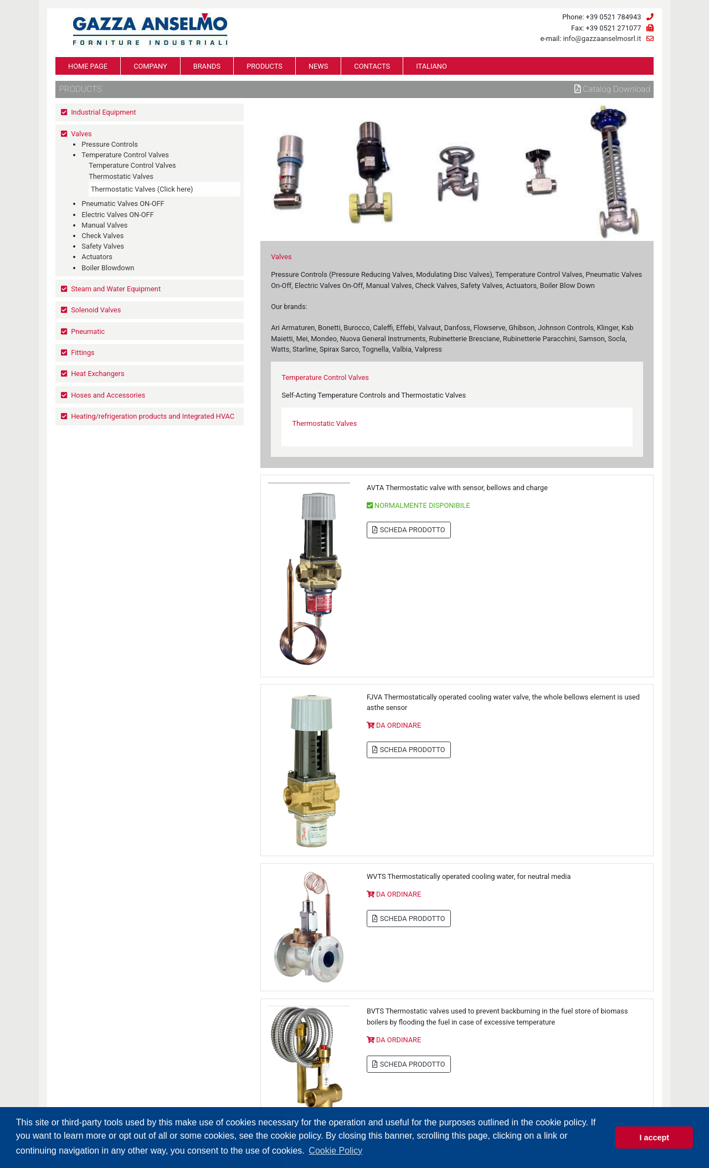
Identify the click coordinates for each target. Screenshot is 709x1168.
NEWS (318, 66)
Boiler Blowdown (107, 268)
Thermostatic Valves (121, 176)
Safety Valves (102, 246)
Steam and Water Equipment (116, 289)
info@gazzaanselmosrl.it (602, 38)
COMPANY (150, 66)
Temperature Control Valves (125, 155)
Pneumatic (88, 331)
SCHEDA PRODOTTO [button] (408, 530)
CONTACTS (372, 66)
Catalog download (612, 89)
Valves (81, 134)
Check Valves (102, 235)
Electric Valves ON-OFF (117, 214)
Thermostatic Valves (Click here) (142, 189)
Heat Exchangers (97, 373)
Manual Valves (104, 225)
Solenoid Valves (96, 310)
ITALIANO (431, 66)
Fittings (83, 352)
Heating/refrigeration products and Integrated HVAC (152, 416)
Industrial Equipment (103, 112)
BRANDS (206, 66)
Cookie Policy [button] (335, 1150)
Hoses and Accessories (108, 395)
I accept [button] (654, 1137)
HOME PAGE (87, 66)
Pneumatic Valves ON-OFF (122, 203)
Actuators (96, 257)
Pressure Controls (109, 144)
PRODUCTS (264, 66)
